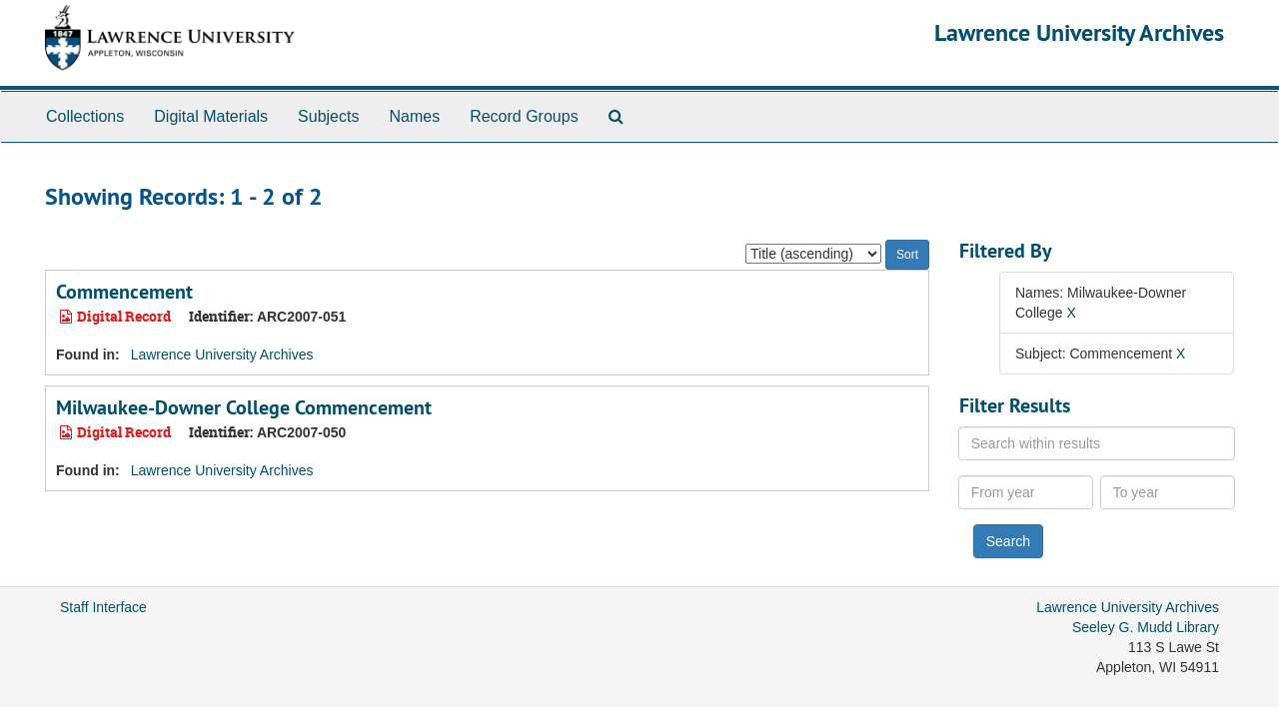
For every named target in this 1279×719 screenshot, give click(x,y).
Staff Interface (103, 607)
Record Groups (524, 116)
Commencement (124, 292)
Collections (85, 116)
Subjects (328, 116)
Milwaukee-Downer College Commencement (244, 407)
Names (414, 116)
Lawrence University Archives (1079, 32)
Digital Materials (211, 116)
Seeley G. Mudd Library (1145, 627)
